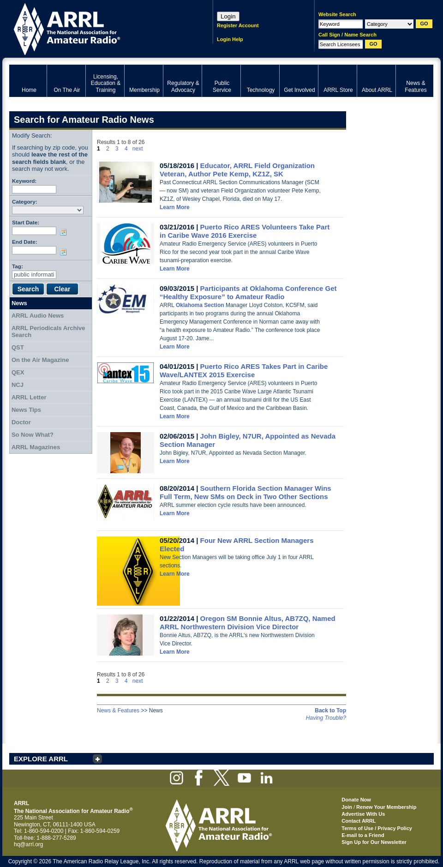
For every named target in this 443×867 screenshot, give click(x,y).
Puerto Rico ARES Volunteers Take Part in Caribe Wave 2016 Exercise (244, 231)
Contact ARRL (358, 821)
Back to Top (330, 710)
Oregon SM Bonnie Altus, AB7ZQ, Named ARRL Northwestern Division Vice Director (247, 622)
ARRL (99, 28)
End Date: (24, 242)
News (19, 303)
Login (228, 16)
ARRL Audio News (38, 315)
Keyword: (24, 181)
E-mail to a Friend (362, 835)
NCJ (18, 384)
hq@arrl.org (28, 844)
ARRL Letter (29, 397)
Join (346, 807)
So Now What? (33, 434)
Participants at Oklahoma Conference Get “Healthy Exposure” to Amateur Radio (248, 292)
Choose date (65, 232)
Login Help (230, 39)
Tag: (17, 266)
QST (18, 347)
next (137, 148)
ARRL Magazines (36, 447)
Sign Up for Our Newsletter (374, 842)
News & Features (118, 710)
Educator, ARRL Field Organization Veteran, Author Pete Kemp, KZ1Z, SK (237, 170)
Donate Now (356, 799)
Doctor (21, 422)
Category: (24, 202)
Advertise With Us (363, 814)
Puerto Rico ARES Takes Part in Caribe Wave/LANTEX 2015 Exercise (244, 370)
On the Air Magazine (40, 359)
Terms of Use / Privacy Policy (376, 828)
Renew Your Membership (386, 807)
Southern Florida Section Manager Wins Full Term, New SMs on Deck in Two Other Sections (245, 492)
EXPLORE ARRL (41, 759)
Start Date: (25, 222)
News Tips (26, 409)
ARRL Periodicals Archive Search (48, 332)
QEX (18, 372)
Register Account (238, 25)
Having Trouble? (326, 718)
